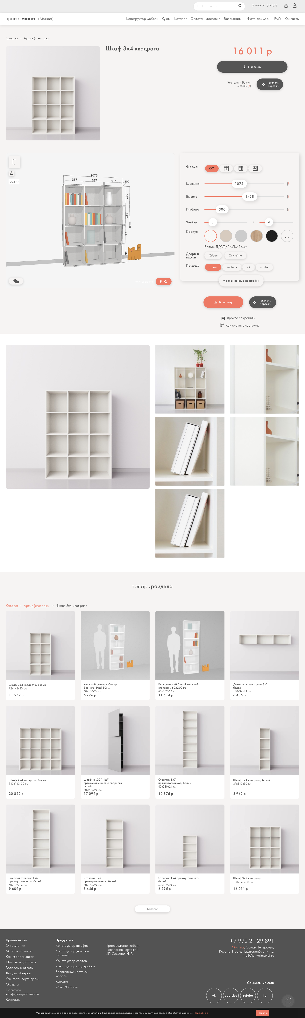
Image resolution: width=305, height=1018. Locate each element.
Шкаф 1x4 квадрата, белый (252, 780)
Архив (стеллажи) (37, 38)
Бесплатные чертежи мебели (72, 974)
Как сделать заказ (20, 957)
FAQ (277, 19)
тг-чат (213, 267)
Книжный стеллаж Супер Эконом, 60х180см (100, 686)
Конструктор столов (71, 961)
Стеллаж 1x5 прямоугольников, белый (100, 879)
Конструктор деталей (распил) (72, 953)
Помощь (192, 265)
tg (264, 995)
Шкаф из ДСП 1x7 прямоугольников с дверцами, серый (104, 783)
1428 (249, 196)
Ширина (193, 183)
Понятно (263, 1012)
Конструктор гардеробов (75, 966)
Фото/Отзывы (67, 987)
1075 (239, 183)
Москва (238, 947)
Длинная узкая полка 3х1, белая (251, 686)
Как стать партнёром (22, 979)
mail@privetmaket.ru (258, 956)
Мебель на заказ (19, 951)
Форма (192, 166)
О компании (15, 946)
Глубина (192, 209)
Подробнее (201, 1012)
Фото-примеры (259, 19)
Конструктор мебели (142, 19)
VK (248, 267)
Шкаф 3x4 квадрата (247, 878)
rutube (264, 267)
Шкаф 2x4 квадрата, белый (27, 685)
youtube (231, 995)
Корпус (192, 231)
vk (214, 995)
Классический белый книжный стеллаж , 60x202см (178, 686)
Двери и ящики (192, 255)
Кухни (166, 19)
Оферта (12, 984)
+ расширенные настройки (241, 281)
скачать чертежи (270, 84)
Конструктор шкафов (72, 946)
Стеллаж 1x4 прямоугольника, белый (178, 879)
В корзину (252, 67)
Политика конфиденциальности (22, 992)
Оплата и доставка (21, 962)
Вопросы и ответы (19, 968)
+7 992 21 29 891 (264, 6)
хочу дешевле (144, 282)
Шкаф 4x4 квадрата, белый (27, 780)
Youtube (232, 267)
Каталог (180, 19)
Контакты (292, 19)
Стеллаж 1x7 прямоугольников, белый (174, 781)
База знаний (233, 19)
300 (222, 209)
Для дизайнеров (18, 973)
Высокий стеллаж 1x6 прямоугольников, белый (25, 879)
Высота (191, 196)
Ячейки (191, 222)
